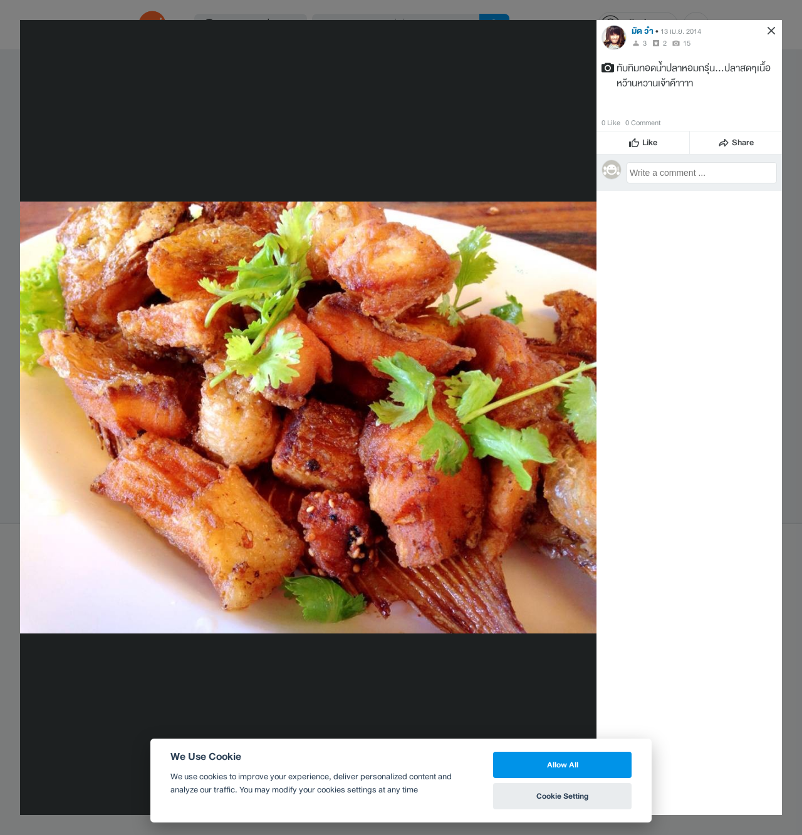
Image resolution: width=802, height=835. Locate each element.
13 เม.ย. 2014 (680, 31)
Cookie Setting (562, 796)
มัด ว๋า (643, 31)
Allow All (562, 765)
